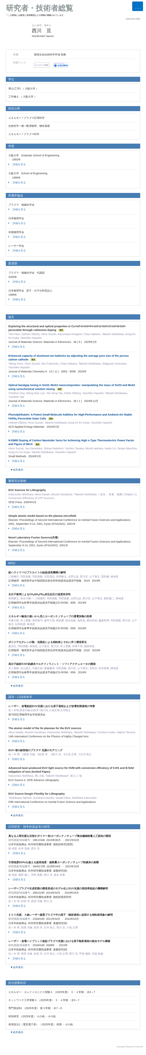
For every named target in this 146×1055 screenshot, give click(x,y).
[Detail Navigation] (137, 6)
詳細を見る (17, 164)
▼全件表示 (16, 469)
